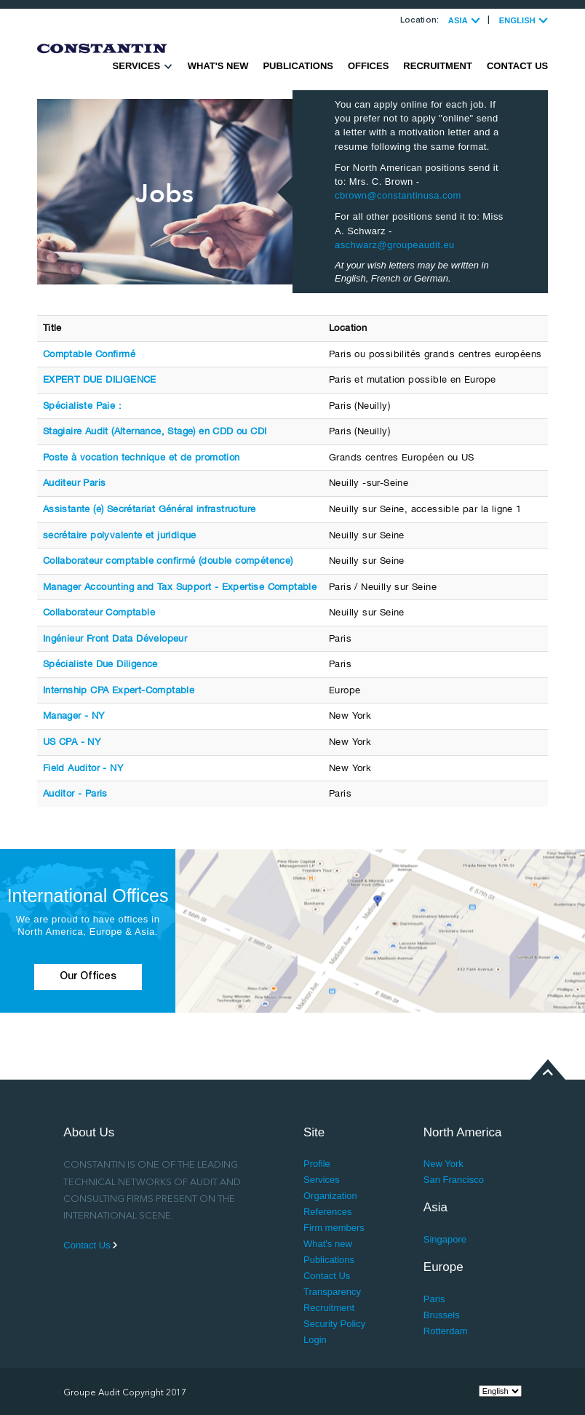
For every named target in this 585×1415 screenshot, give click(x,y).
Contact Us (517, 65)
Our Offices (88, 977)
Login (315, 1339)
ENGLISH (523, 20)
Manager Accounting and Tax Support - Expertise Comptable (180, 586)
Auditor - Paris (75, 793)
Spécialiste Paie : (82, 405)
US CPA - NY (71, 741)
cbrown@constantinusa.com (398, 195)
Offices (368, 65)
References (327, 1211)
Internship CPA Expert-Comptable (118, 690)
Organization (330, 1195)
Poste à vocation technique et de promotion (141, 457)
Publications (298, 65)
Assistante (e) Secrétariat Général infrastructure (149, 508)
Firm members (334, 1227)
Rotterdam (445, 1331)
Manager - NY (74, 715)
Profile (316, 1163)
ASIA (464, 20)
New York (443, 1163)
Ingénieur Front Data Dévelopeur (115, 638)
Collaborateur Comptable (99, 612)
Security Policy (334, 1323)
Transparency (332, 1291)
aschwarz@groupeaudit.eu (395, 244)
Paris (434, 1299)
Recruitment (437, 65)
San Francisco (453, 1179)
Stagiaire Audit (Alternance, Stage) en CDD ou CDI (155, 431)
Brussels (441, 1315)
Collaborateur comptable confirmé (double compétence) (168, 560)
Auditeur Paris (74, 482)
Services (143, 65)
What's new (218, 65)
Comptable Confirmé (89, 353)
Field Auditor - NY (83, 767)
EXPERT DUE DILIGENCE (99, 379)
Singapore (444, 1239)
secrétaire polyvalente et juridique (119, 535)
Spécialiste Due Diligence (100, 663)
